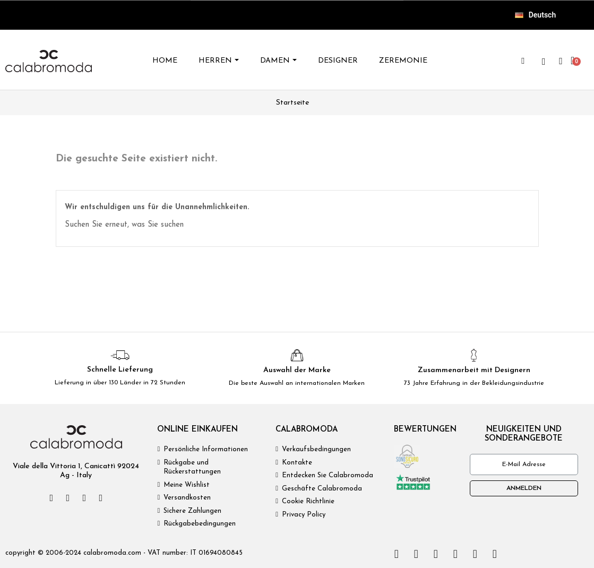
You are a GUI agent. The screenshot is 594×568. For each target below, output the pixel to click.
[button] (523, 61)
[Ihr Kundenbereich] (561, 61)
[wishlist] (543, 61)
